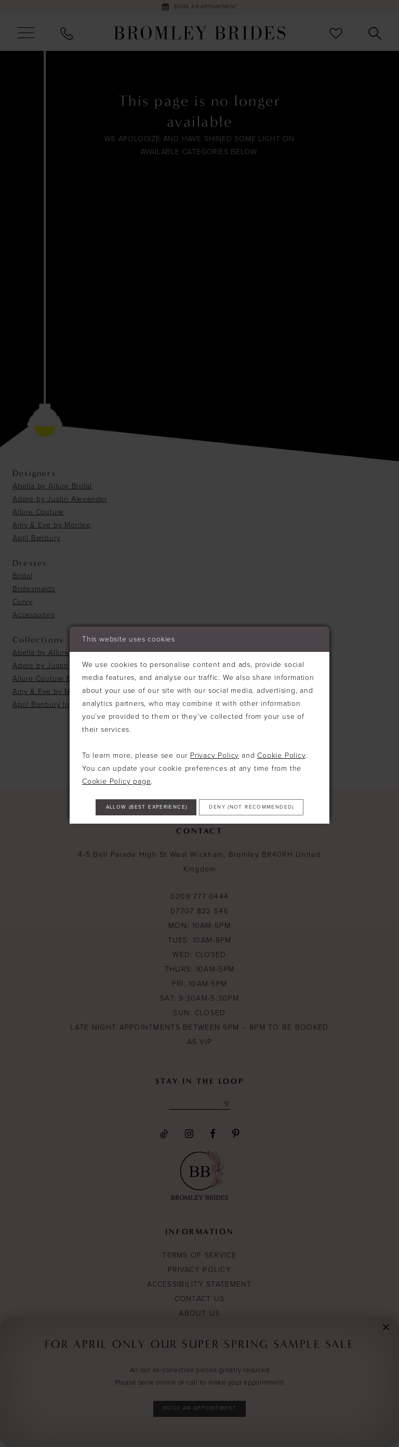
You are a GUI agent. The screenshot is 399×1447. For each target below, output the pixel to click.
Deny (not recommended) (200, 821)
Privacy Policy (214, 737)
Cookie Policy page (116, 763)
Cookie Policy (281, 737)
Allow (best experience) (200, 793)
